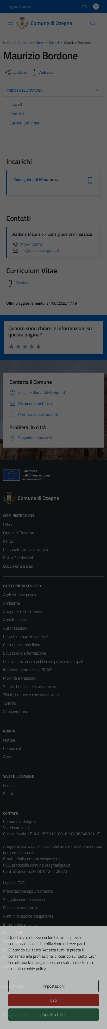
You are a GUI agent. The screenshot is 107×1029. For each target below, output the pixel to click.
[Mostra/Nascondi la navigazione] (10, 23)
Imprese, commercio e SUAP (27, 670)
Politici (8, 541)
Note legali (12, 941)
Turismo (9, 703)
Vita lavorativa (15, 711)
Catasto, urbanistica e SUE (26, 636)
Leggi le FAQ (14, 883)
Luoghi (9, 785)
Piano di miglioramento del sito (29, 958)
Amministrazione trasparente (28, 916)
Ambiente (11, 603)
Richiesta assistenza (20, 908)
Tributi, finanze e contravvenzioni (31, 695)
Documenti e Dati (18, 566)
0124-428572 (26, 244)
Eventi (8, 793)
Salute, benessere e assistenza (29, 686)
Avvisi (8, 757)
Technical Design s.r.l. (38, 1015)
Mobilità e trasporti (19, 678)
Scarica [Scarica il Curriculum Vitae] (22, 283)
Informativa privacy (19, 924)
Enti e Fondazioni (18, 558)
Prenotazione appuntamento (28, 891)
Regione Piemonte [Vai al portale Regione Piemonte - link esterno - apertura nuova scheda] (20, 6)
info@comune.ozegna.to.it (37, 859)
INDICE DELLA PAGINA (53, 90)
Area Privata (13, 986)
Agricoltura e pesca (19, 595)
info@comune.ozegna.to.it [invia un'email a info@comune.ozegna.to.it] (35, 250)
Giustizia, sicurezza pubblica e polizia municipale (43, 661)
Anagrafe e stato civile (22, 611)
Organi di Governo (18, 533)
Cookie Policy (14, 933)
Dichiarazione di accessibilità (27, 949)
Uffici (7, 524)
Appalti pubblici (16, 620)
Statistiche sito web (20, 966)
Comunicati (12, 748)
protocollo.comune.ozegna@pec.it (41, 865)
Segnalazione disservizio (24, 899)
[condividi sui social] (15, 72)
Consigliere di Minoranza (36, 180)
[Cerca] (93, 23)
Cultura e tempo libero (22, 645)
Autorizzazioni (15, 628)
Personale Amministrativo (25, 549)
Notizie (9, 740)
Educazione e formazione (24, 653)
